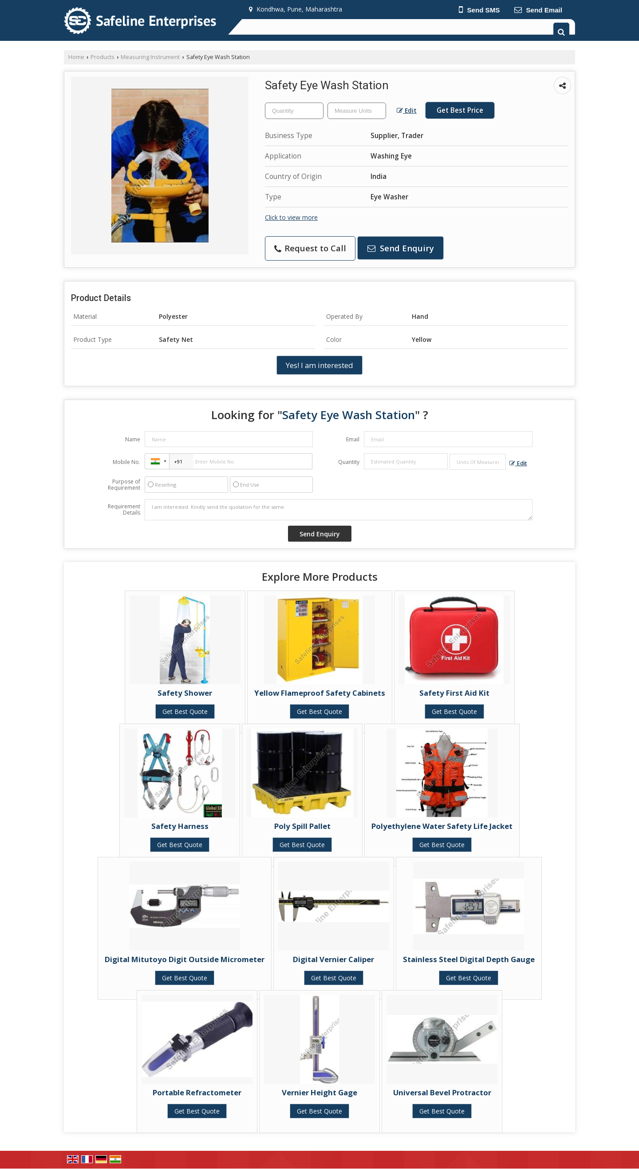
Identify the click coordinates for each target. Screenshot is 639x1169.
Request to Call (310, 248)
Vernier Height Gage (319, 1092)
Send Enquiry (400, 248)
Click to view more (291, 217)
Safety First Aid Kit (454, 693)
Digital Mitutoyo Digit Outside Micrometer (184, 959)
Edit (407, 110)
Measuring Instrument (150, 57)
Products (102, 57)
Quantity (348, 462)
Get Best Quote (185, 711)
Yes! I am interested (319, 365)
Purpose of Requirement (124, 485)
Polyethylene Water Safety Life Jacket (442, 826)
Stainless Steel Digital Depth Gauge (469, 959)
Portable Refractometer (197, 1092)
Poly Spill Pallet (302, 826)
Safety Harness (180, 826)
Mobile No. (126, 462)
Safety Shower (185, 693)
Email (352, 439)
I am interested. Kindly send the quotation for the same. (338, 509)
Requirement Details (124, 509)
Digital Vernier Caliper (333, 959)
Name (132, 439)
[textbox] (356, 111)
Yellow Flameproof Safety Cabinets (319, 693)
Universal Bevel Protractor (442, 1092)
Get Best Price (460, 110)
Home (76, 57)
